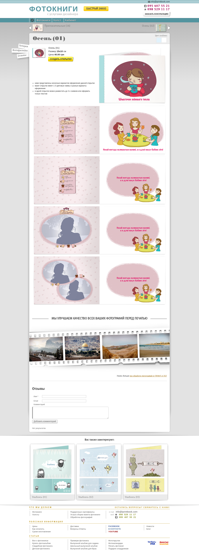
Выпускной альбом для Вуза (83, 548)
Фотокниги (44, 20)
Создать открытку (61, 59)
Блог (148, 529)
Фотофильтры (20, 50)
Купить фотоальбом (41, 543)
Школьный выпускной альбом (83, 546)
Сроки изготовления (41, 531)
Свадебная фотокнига (42, 546)
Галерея (23, 46)
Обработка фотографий (81, 517)
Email (36, 401)
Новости (150, 526)
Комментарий (39, 404)
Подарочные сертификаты (82, 512)
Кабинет (70, 20)
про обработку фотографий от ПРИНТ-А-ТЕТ (148, 376)
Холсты (35, 514)
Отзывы (22, 55)
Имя (36, 396)
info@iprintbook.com (160, 1)
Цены (34, 526)
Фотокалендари (115, 543)
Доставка (74, 526)
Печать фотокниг (116, 546)
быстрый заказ (96, 9)
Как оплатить (38, 529)
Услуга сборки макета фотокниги (85, 514)
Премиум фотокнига (79, 540)
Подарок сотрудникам (118, 548)
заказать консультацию (156, 14)
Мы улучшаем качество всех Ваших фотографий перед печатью (99, 318)
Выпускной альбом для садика (84, 543)
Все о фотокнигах (40, 540)
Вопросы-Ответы (78, 529)
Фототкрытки (114, 540)
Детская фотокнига (41, 548)
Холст (57, 20)
